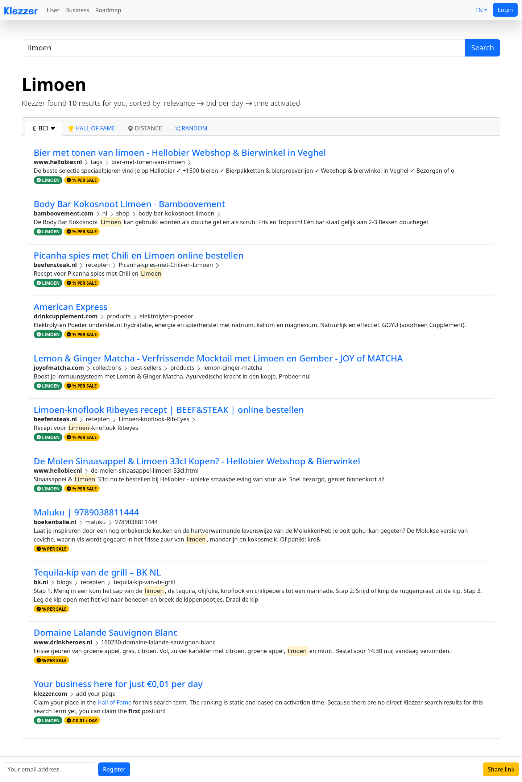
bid (43, 128)
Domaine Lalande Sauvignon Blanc (106, 632)
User (53, 10)
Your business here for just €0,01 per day (118, 684)
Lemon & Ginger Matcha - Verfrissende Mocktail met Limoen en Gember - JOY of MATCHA (218, 358)
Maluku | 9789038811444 (86, 512)
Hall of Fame (115, 702)
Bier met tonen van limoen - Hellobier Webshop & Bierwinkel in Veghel (180, 152)
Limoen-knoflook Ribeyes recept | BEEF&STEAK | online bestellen (169, 409)
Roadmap (108, 10)
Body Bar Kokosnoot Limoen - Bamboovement (129, 204)
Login (505, 10)
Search (482, 48)
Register (114, 769)
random (190, 128)
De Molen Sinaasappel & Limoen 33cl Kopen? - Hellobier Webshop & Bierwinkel (197, 461)
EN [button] (479, 10)
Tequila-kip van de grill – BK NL (97, 572)
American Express (71, 307)
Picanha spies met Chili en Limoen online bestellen (139, 255)
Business (77, 10)
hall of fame (91, 128)
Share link (501, 769)
